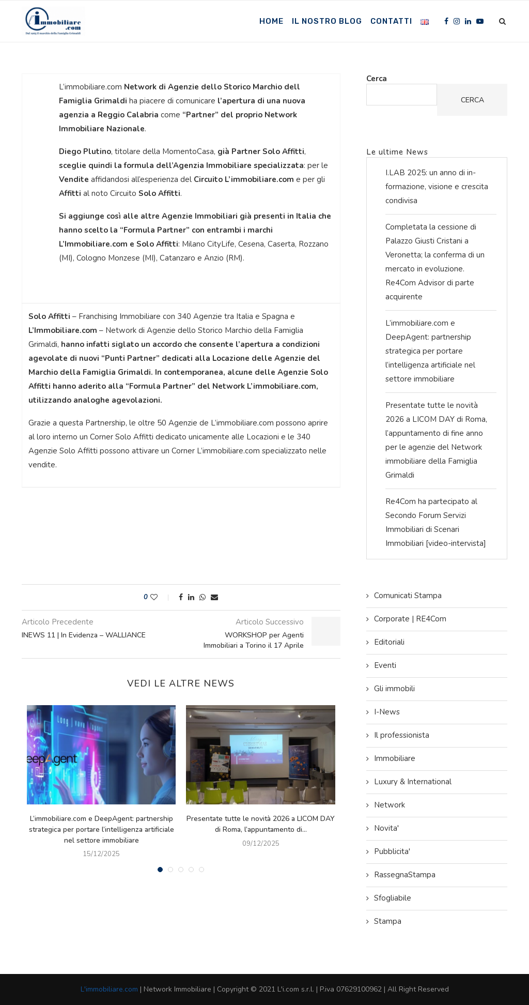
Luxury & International (413, 781)
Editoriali (389, 642)
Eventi (385, 665)
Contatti (391, 21)
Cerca (376, 78)
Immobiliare (394, 758)
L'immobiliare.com (109, 989)
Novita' (386, 828)
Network (389, 805)
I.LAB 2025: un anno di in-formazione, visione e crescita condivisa (436, 187)
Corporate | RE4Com (410, 619)
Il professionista (401, 735)
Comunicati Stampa (408, 595)
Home (271, 21)
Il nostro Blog (327, 21)
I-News (387, 712)
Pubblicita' (392, 851)
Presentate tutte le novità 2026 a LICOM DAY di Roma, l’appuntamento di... (260, 824)
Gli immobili (394, 688)
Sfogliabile (392, 898)
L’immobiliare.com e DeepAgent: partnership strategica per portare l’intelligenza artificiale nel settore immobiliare (101, 829)
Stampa (387, 921)
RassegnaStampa (404, 875)
